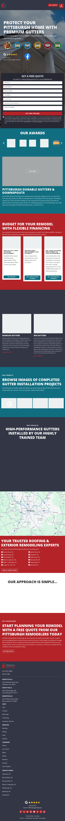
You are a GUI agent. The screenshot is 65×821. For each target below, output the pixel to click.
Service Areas (7, 770)
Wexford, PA (34, 565)
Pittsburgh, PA (35, 562)
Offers (4, 756)
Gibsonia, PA (6, 774)
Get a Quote (53, 5)
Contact (4, 711)
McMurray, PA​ (35, 557)
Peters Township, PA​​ (9, 562)
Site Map (36, 816)
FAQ (3, 707)
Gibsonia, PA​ (34, 555)
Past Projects (6, 766)
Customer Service (8, 721)
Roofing (4, 728)
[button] (3, 143)
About (4, 745)
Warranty (5, 714)
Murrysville (7, 696)
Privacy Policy (27, 121)
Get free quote (8, 651)
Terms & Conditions (38, 121)
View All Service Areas (9, 570)
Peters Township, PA (9, 784)
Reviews (4, 759)
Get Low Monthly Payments (53, 277)
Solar (4, 735)
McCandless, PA (7, 777)
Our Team (5, 749)
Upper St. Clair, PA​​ (9, 565)
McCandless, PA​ (8, 557)
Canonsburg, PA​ (8, 555)
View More (5, 795)
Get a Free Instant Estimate (32, 277)
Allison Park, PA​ (8, 552)
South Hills (7, 688)
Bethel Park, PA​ (35, 552)
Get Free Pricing (32, 113)
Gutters (4, 739)
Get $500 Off (11, 277)
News (4, 752)
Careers (4, 763)
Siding (4, 732)
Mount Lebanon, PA (9, 560)
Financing (5, 718)
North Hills (7, 679)
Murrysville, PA (35, 560)
